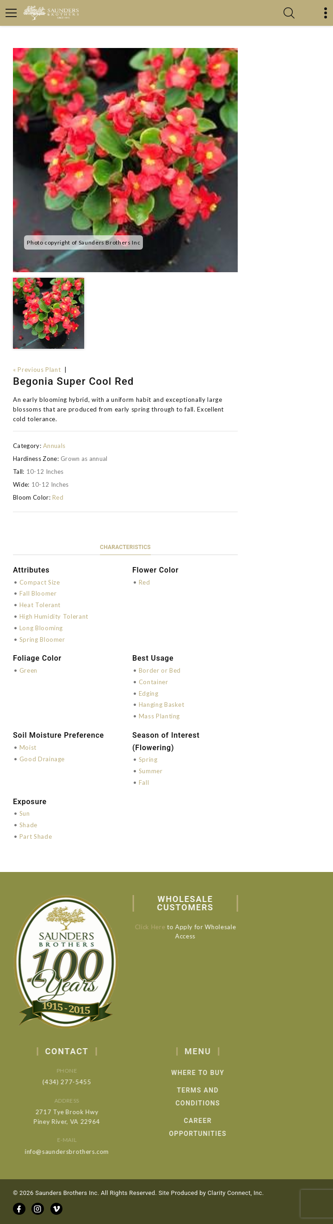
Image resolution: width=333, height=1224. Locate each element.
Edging (149, 693)
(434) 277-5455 (75, 1082)
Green (28, 670)
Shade (28, 825)
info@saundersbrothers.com (75, 1151)
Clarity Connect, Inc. (236, 1192)
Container (153, 682)
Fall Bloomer (38, 593)
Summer (151, 771)
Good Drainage (42, 759)
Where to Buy (210, 1072)
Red (57, 497)
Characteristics (125, 547)
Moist (28, 747)
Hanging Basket (162, 704)
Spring (148, 759)
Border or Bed (160, 670)
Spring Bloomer (42, 639)
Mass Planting (159, 716)
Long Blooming (41, 628)
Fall (144, 782)
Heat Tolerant (40, 605)
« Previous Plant (37, 369)
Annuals (54, 445)
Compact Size (39, 582)
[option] (125, 160)
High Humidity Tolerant (53, 616)
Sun (24, 813)
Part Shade (35, 836)
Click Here (155, 927)
